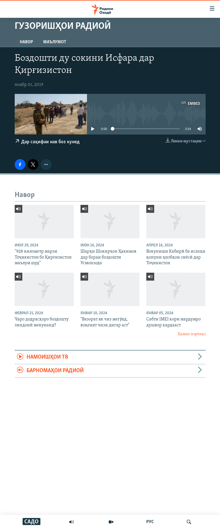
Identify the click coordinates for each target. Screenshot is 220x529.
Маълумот (54, 42)
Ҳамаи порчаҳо (192, 334)
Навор (26, 42)
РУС (150, 522)
